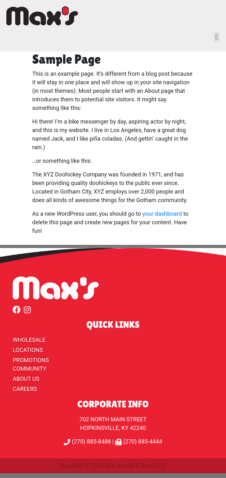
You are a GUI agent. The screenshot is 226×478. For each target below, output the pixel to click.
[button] (217, 37)
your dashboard (162, 213)
